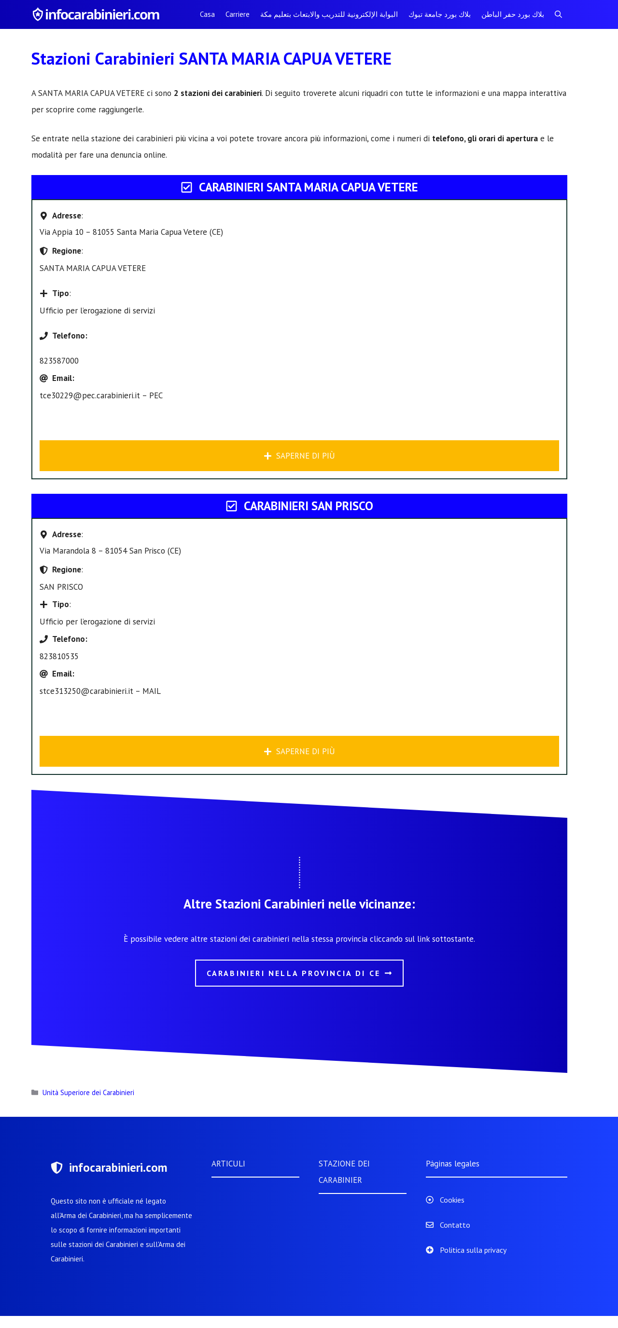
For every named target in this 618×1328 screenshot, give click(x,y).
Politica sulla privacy (473, 1250)
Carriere (237, 14)
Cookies (452, 1200)
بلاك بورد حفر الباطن (512, 14)
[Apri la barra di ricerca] (558, 14)
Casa (207, 14)
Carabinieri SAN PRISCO (308, 506)
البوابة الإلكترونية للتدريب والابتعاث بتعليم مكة (329, 14)
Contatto (455, 1225)
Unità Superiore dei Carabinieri (88, 1092)
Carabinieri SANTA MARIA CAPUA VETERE (308, 187)
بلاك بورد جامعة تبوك (439, 14)
